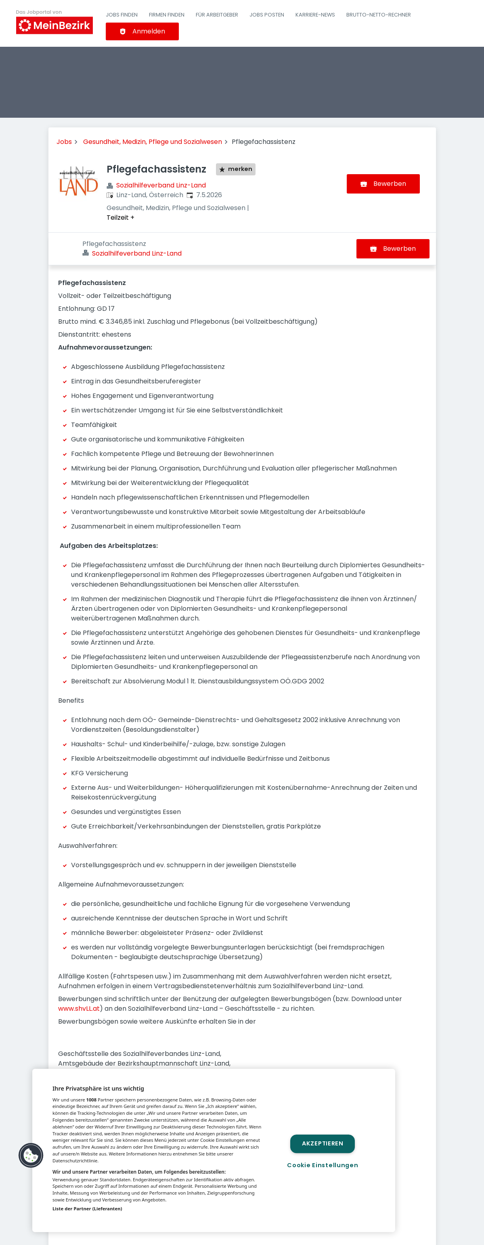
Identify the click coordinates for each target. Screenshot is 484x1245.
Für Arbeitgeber (217, 14)
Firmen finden (166, 14)
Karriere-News (315, 14)
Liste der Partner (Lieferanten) (87, 1208)
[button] (31, 1155)
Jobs (64, 141)
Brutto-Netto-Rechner (378, 14)
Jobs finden (122, 14)
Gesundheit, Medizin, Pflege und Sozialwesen (152, 141)
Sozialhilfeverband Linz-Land (161, 185)
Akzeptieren (323, 1144)
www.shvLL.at (79, 976)
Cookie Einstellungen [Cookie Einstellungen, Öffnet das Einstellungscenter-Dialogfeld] (322, 1165)
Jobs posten (266, 14)
